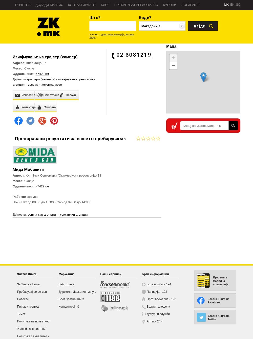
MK (226, 4)
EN (232, 4)
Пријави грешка (28, 306)
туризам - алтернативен (44, 84)
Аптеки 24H (155, 321)
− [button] (173, 65)
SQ (238, 4)
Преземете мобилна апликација (220, 281)
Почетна (23, 5)
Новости (22, 299)
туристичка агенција (112, 34)
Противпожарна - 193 (161, 299)
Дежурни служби (158, 314)
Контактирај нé (82, 5)
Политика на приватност (34, 321)
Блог (105, 5)
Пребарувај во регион (32, 292)
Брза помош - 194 (159, 284)
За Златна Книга (28, 284)
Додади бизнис (49, 5)
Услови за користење (31, 329)
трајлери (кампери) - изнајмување (52, 79)
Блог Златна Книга (71, 299)
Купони (169, 5)
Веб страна (66, 284)
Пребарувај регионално (136, 5)
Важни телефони (158, 306)
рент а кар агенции (42, 214)
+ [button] (173, 58)
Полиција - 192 (157, 292)
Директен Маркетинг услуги (77, 292)
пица (92, 37)
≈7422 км (42, 74)
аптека (130, 34)
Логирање (190, 5)
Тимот (21, 314)
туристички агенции (73, 214)
